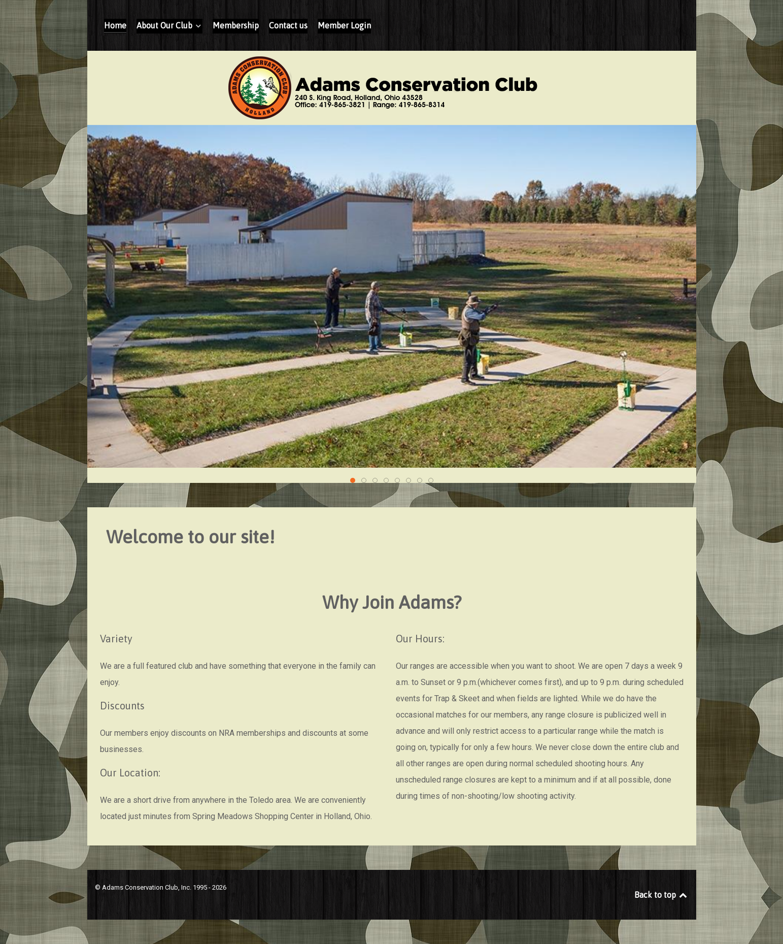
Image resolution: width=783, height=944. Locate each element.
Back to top (661, 894)
